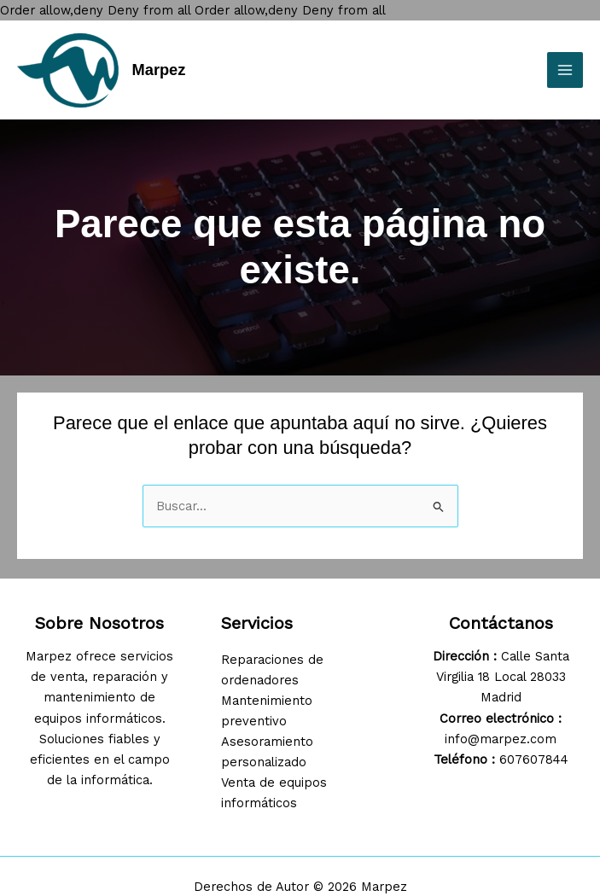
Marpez (159, 70)
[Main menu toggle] (565, 70)
